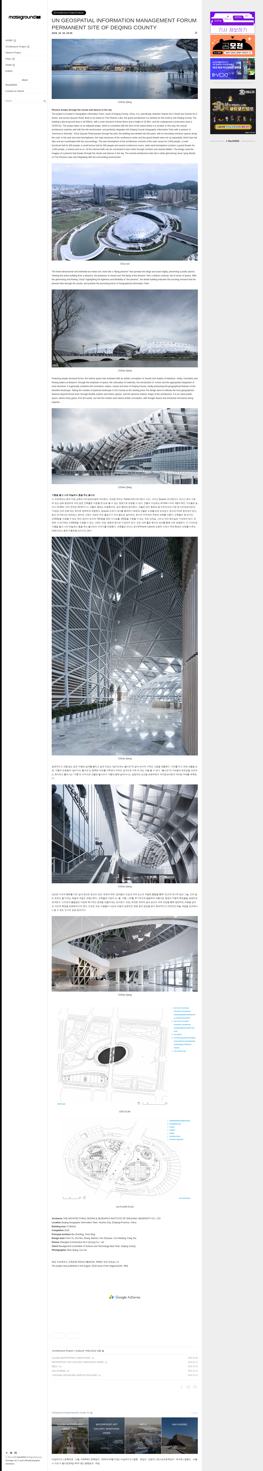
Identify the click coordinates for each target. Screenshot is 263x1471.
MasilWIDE (11, 84)
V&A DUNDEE (59, 1371)
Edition (9, 71)
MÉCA (55, 1366)
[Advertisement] (125, 1297)
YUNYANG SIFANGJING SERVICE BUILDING (74, 1375)
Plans (10, 58)
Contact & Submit (14, 91)
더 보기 (194, 1413)
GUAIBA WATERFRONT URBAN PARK (71, 1358)
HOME (10, 40)
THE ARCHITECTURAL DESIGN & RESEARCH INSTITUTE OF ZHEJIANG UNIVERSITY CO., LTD (112, 1218)
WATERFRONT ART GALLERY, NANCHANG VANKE (78, 1362)
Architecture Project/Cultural (69, 12)
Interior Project (13, 52)
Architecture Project (17, 46)
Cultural (80, 1351)
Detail (10, 64)
